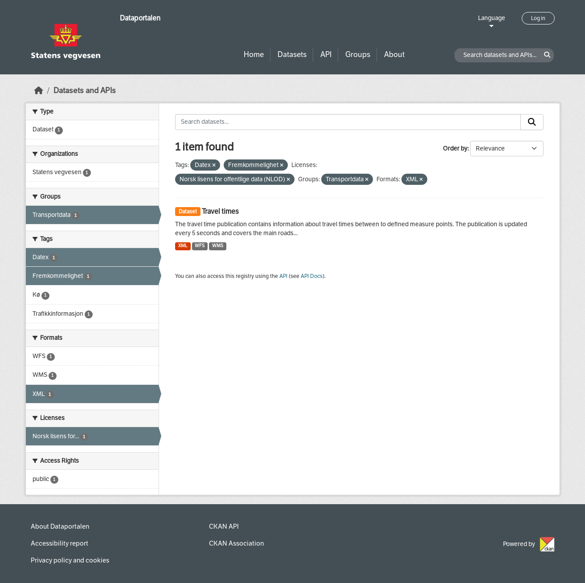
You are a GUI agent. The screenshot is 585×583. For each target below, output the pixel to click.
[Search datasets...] (348, 122)
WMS (217, 246)
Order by (455, 148)
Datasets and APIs (84, 90)
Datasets (292, 54)
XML (183, 246)
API (325, 54)
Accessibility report (59, 543)
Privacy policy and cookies (70, 560)
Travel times (220, 211)
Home (254, 54)
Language (491, 18)
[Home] (38, 90)
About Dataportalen (60, 526)
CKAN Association (236, 543)
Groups (357, 54)
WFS (200, 246)
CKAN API (224, 526)
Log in (538, 18)
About (394, 54)
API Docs (312, 276)
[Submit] (532, 122)
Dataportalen (140, 18)
